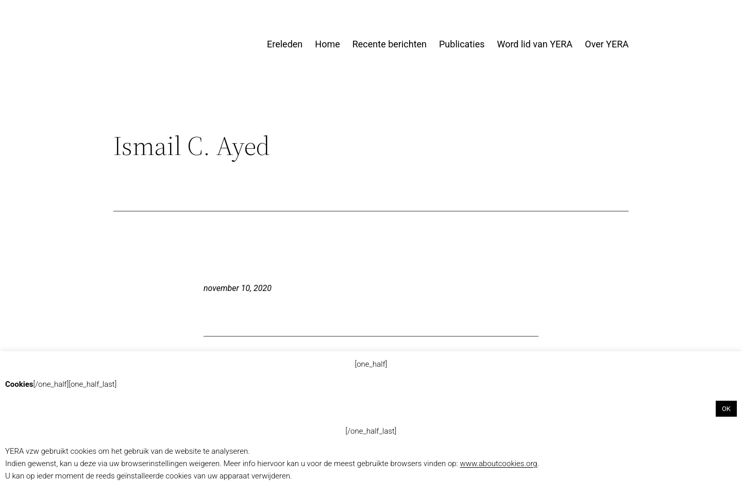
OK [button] (726, 409)
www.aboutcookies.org (498, 463)
